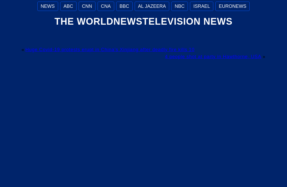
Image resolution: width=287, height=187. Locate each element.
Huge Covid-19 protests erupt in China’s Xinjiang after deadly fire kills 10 (110, 49)
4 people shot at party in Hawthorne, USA (213, 56)
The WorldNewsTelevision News (143, 21)
